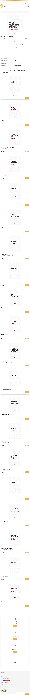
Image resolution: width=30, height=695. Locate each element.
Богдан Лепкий (5, 576)
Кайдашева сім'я (4, 93)
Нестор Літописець (6, 415)
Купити (27, 693)
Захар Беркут (3, 174)
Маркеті (18, 614)
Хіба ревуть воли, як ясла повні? (7, 147)
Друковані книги (11, 9)
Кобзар (2, 441)
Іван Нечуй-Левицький (6, 95)
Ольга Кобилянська (6, 335)
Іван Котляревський (6, 121)
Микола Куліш (5, 228)
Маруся (2, 281)
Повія (2, 494)
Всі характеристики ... (19, 47)
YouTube (13, 684)
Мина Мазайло (4, 227)
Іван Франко (5, 175)
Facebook (3, 684)
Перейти (15, 625)
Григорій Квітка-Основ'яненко (7, 282)
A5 (12, 282)
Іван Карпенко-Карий (6, 389)
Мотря (2, 575)
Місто (2, 200)
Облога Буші (3, 468)
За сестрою (3, 307)
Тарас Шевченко (5, 442)
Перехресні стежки (5, 601)
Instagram (8, 684)
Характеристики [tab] (4, 54)
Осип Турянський (5, 362)
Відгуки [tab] (12, 54)
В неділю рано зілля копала (6, 548)
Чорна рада (3, 254)
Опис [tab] (9, 54)
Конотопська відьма (5, 521)
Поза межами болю (5, 361)
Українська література (19, 44)
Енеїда (2, 120)
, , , (9, 674)
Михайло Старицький (6, 469)
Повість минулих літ (5, 414)
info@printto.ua (27, 2)
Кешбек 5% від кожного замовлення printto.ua (14, 0)
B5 (10, 95)
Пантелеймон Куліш (6, 255)
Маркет (5, 9)
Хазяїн (2, 387)
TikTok (17, 684)
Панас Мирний (5, 148)
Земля (2, 334)
